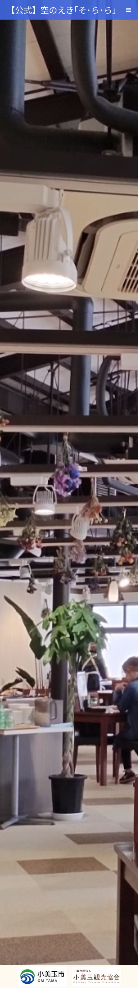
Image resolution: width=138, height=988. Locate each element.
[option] (69, 494)
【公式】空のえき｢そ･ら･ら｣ (61, 10)
